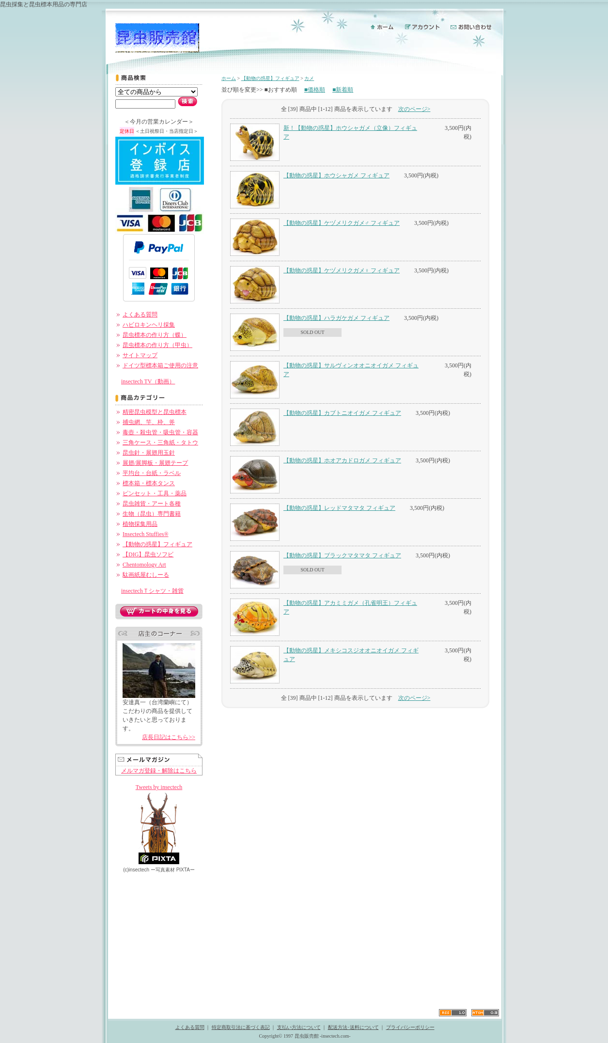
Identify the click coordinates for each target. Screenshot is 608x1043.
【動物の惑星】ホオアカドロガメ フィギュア (342, 460)
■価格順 (314, 89)
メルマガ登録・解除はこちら (159, 770)
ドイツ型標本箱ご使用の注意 (160, 365)
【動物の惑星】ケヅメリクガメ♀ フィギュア (341, 270)
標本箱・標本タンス (149, 483)
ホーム (228, 78)
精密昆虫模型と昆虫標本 (155, 412)
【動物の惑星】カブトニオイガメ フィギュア (342, 413)
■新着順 (342, 89)
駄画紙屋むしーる (146, 574)
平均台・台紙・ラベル (152, 473)
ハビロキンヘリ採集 (149, 324)
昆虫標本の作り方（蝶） (155, 335)
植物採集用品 (140, 524)
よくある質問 (140, 314)
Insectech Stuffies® (146, 534)
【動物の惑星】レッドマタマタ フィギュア (339, 508)
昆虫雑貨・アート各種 (152, 503)
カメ (309, 78)
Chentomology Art (144, 564)
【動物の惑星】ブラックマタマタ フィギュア (342, 555)
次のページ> (414, 109)
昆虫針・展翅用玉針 (149, 452)
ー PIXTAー (173, 869)
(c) (136, 869)
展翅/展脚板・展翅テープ (155, 462)
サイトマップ (140, 355)
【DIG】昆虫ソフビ (148, 554)
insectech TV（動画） (148, 381)
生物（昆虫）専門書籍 (152, 513)
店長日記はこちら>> (168, 737)
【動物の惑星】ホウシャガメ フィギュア (336, 175)
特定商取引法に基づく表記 (241, 1027)
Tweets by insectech (159, 787)
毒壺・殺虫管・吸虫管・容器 (160, 432)
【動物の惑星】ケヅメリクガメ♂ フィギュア (341, 223)
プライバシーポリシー (410, 1027)
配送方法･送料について (353, 1027)
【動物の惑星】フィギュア (157, 544)
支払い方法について (299, 1027)
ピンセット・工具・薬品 (155, 493)
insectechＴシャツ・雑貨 (152, 590)
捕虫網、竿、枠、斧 (149, 422)
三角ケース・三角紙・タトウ (160, 442)
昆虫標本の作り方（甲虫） (157, 345)
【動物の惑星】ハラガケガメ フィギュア (336, 318)
